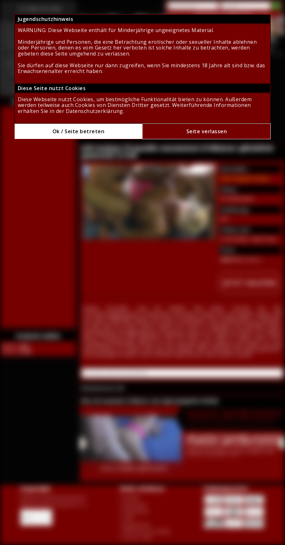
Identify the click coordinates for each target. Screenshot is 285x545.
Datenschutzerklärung (94, 111)
